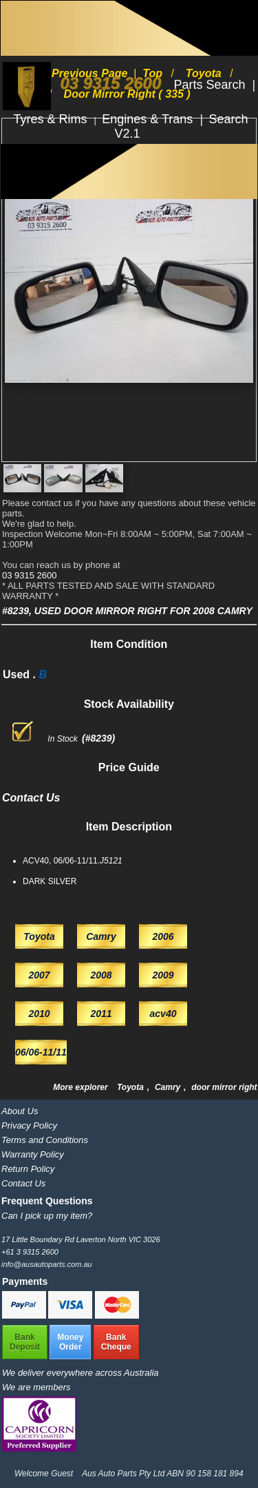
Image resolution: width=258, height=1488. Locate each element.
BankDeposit (25, 1342)
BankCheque (116, 1342)
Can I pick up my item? (46, 1216)
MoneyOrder (70, 1342)
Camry (169, 1087)
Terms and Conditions (44, 1140)
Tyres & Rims (52, 119)
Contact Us (23, 1183)
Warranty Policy (32, 1154)
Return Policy (27, 1169)
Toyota (131, 1087)
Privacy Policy (29, 1125)
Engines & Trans (149, 119)
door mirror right (224, 1087)
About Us (19, 1111)
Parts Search (210, 85)
